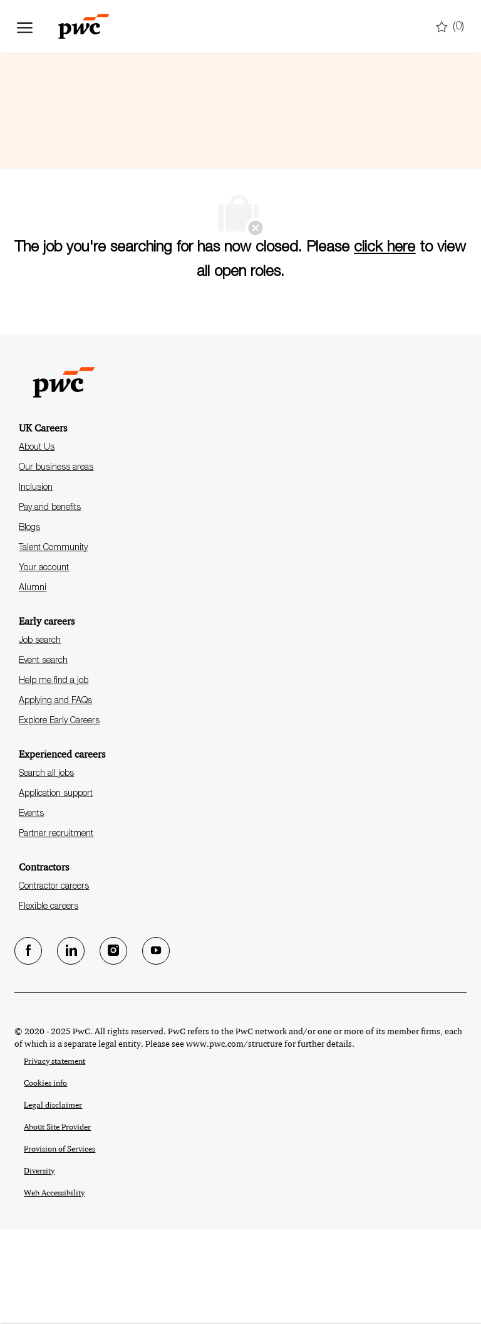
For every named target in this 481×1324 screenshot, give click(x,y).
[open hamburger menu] (25, 26)
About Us (36, 542)
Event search (43, 755)
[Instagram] (113, 1045)
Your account (44, 663)
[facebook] (28, 1045)
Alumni (32, 683)
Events (31, 908)
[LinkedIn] (71, 1045)
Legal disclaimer (53, 1200)
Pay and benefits (50, 602)
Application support (56, 888)
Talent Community (53, 642)
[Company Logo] (79, 26)
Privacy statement (54, 1156)
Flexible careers (48, 1001)
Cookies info (45, 1178)
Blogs (29, 622)
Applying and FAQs (55, 796)
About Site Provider (57, 1222)
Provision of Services (59, 1243)
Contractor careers (54, 981)
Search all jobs (46, 868)
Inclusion (36, 582)
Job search (40, 735)
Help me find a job (53, 775)
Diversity (39, 1265)
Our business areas (56, 562)
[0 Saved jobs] (450, 27)
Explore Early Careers (59, 816)
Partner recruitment (56, 928)
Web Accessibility (54, 1287)
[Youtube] (156, 1045)
